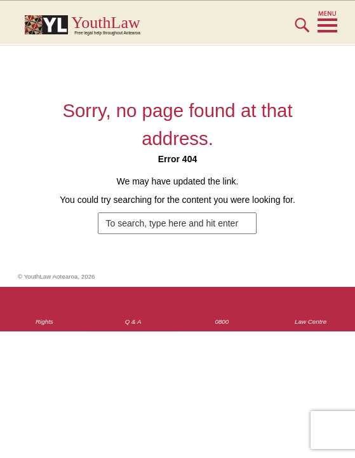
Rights (44, 321)
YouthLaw (200, 24)
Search (302, 30)
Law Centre (310, 321)
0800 (222, 321)
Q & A (133, 321)
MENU (327, 22)
